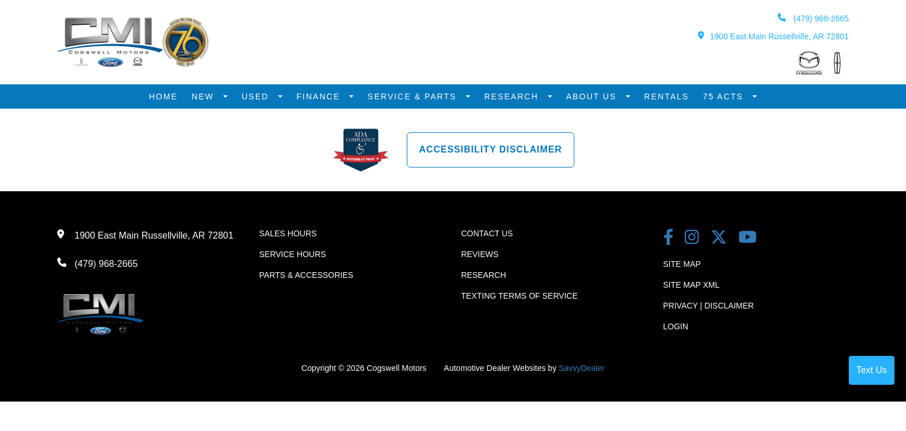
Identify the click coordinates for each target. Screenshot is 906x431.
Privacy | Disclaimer (708, 304)
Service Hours (292, 253)
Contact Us (487, 232)
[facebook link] (668, 237)
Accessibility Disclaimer (490, 148)
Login (676, 325)
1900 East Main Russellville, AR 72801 (773, 36)
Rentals (666, 96)
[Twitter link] (719, 237)
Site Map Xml (691, 283)
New (205, 96)
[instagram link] (692, 237)
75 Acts (725, 96)
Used (257, 96)
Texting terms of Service (519, 294)
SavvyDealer (581, 366)
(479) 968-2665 (813, 18)
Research (513, 96)
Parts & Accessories (306, 273)
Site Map (682, 262)
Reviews (480, 253)
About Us (593, 96)
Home (163, 96)
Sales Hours (288, 232)
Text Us (871, 370)
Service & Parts (413, 96)
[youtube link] (747, 237)
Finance (319, 96)
